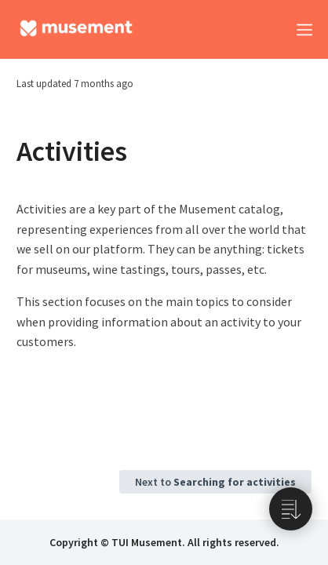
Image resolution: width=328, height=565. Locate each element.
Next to (215, 482)
